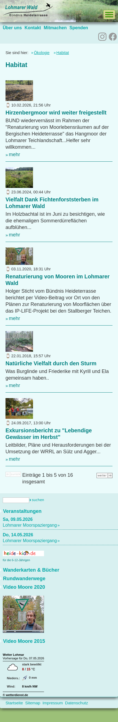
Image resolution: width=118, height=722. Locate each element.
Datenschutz (76, 702)
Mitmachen (55, 27)
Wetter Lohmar (13, 654)
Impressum (52, 702)
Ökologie (42, 52)
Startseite (14, 702)
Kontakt (32, 27)
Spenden (78, 27)
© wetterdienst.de (15, 695)
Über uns (12, 27)
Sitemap (32, 702)
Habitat (62, 52)
